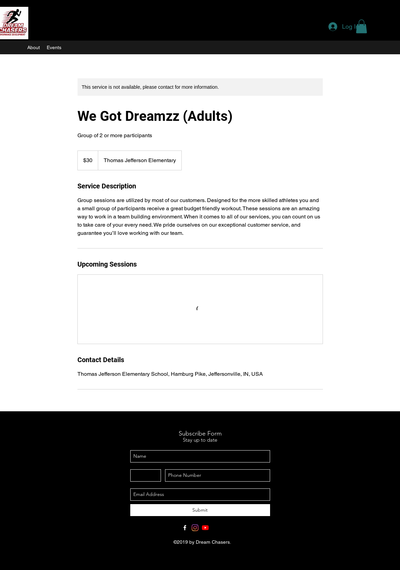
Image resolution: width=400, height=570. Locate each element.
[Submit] (200, 510)
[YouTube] (205, 527)
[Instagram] (195, 527)
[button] (361, 26)
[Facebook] (184, 527)
